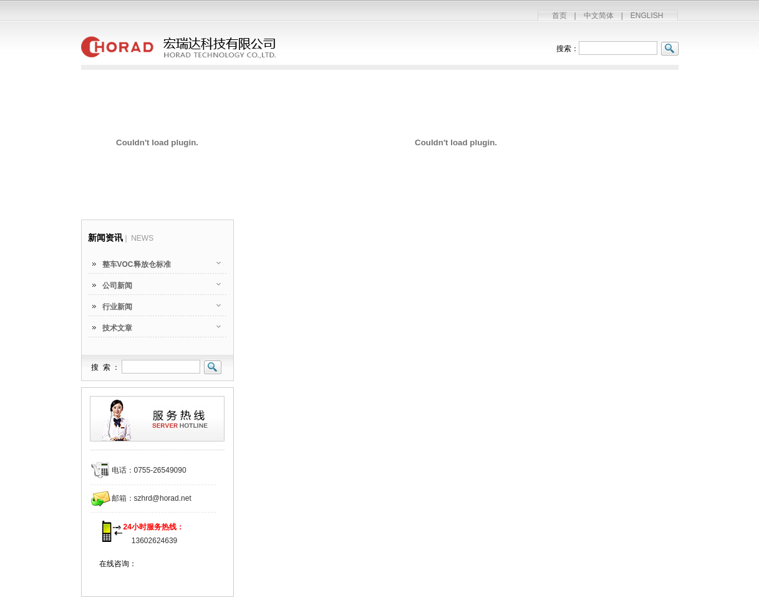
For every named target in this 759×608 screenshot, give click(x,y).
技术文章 (117, 328)
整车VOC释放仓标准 (136, 264)
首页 (559, 15)
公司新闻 (117, 285)
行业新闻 (117, 306)
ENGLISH (647, 15)
